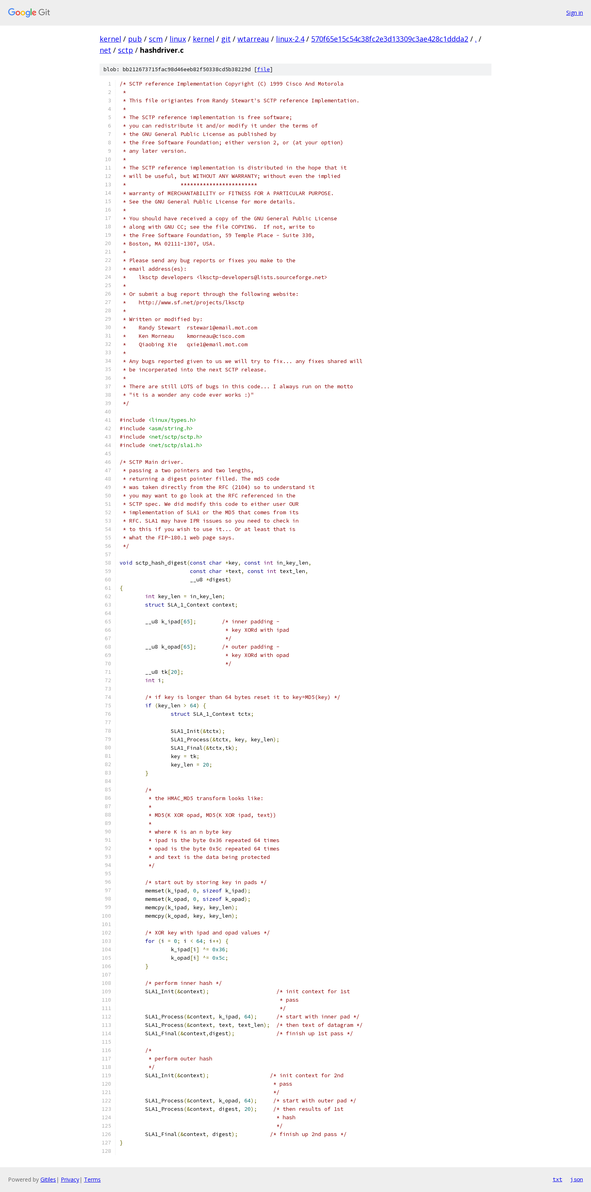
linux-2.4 (290, 39)
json (576, 1179)
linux (178, 39)
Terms (92, 1179)
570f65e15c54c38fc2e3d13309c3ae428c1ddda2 (389, 39)
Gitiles (48, 1179)
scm (156, 39)
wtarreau (253, 39)
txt (557, 1179)
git (226, 39)
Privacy (70, 1179)
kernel (110, 39)
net (105, 50)
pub (135, 39)
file (263, 69)
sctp (125, 50)
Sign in (574, 12)
